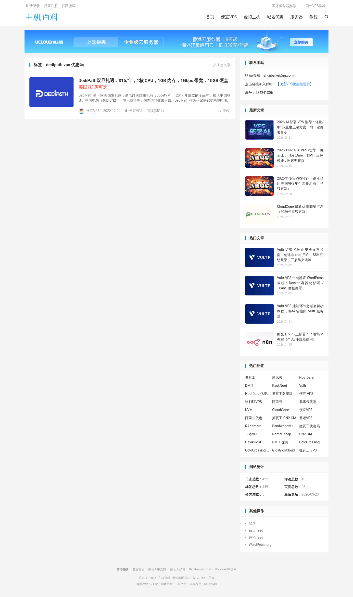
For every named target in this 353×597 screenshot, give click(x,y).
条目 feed (256, 531)
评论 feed (256, 538)
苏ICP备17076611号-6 (199, 578)
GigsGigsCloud (283, 451)
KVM (248, 411)
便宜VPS (229, 17)
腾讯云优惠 (307, 403)
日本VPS (251, 435)
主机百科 (42, 17)
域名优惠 (275, 17)
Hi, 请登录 (32, 6)
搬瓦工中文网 (157, 570)
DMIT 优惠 (280, 443)
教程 (313, 17)
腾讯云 (277, 378)
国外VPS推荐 (315, 6)
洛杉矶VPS (253, 403)
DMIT (249, 387)
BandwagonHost (284, 427)
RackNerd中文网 (226, 570)
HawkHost (253, 443)
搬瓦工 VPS (308, 451)
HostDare (306, 378)
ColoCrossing (309, 443)
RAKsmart (253, 427)
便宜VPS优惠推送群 (294, 85)
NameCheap (281, 435)
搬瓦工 (250, 378)
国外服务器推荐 (284, 6)
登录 (252, 524)
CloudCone (280, 411)
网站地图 (178, 578)
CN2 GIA (305, 435)
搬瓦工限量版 (282, 395)
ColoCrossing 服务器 (257, 451)
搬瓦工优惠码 (309, 427)
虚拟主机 (252, 17)
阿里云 (277, 403)
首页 (210, 17)
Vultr (302, 387)
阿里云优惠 (253, 419)
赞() (224, 111)
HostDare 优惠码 (257, 395)
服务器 (296, 17)
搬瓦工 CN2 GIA (284, 419)
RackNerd (279, 387)
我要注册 (51, 6)
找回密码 (69, 6)
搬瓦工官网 (177, 570)
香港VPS (306, 419)
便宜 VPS (306, 395)
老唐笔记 (138, 570)
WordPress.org (260, 545)
